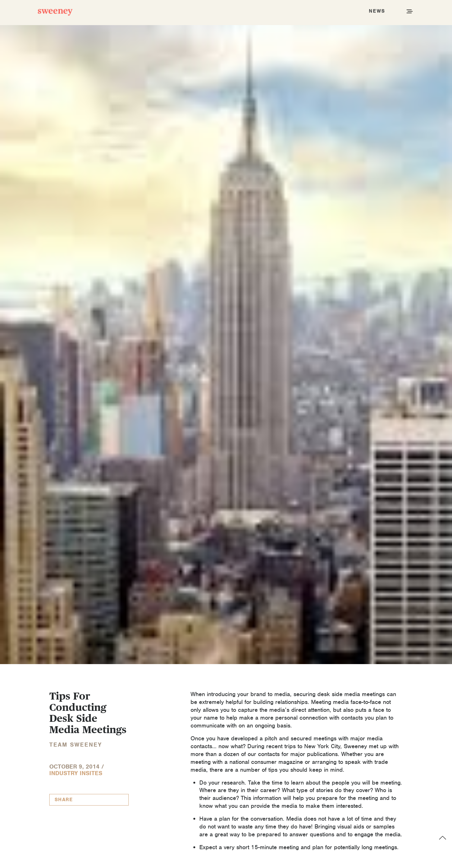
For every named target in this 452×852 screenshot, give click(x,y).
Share (64, 799)
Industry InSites (75, 773)
